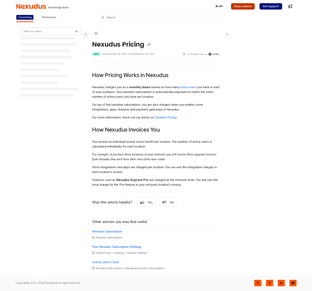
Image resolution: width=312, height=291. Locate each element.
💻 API (219, 6)
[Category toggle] (85, 34)
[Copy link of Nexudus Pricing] (149, 45)
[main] (156, 148)
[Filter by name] (50, 31)
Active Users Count (105, 262)
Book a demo (243, 6)
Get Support (271, 6)
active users (188, 87)
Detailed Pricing (165, 117)
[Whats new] (290, 6)
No (168, 202)
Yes (146, 202)
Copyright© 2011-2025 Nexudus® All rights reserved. (48, 283)
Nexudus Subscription (107, 231)
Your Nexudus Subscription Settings (116, 247)
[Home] (96, 33)
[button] (159, 17)
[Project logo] (42, 6)
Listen (214, 54)
